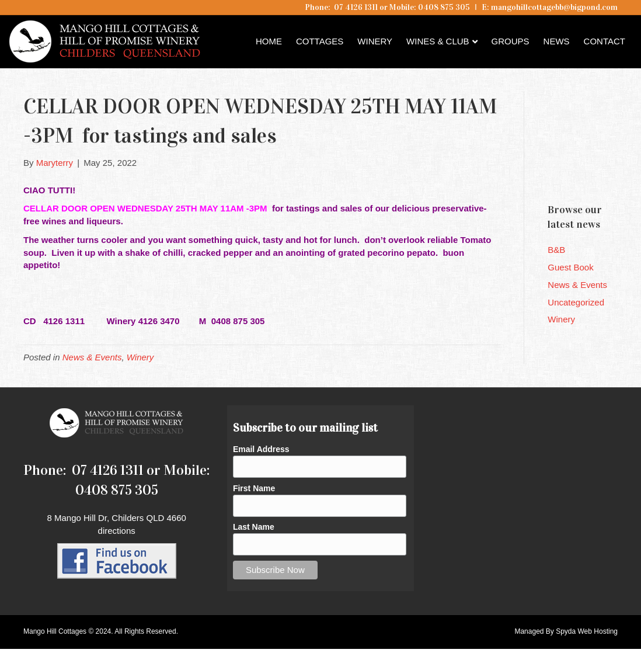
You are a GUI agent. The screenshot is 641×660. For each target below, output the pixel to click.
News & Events (92, 357)
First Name (254, 488)
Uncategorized (576, 302)
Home (269, 41)
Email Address (261, 449)
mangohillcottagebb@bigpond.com (554, 7)
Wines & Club (437, 41)
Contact (604, 41)
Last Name (253, 527)
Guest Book (570, 267)
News (557, 41)
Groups (510, 41)
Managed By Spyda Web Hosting (566, 631)
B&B (556, 250)
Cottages (319, 41)
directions (116, 531)
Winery (374, 41)
